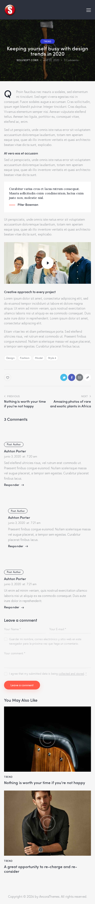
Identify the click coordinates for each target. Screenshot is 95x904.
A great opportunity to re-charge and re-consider (40, 869)
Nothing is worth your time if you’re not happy (44, 782)
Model (39, 358)
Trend (47, 41)
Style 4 (52, 358)
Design (10, 358)
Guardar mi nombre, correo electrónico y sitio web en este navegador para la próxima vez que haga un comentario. (45, 641)
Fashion (25, 358)
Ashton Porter (15, 451)
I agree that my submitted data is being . (48, 673)
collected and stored (71, 673)
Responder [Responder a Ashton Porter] (11, 484)
